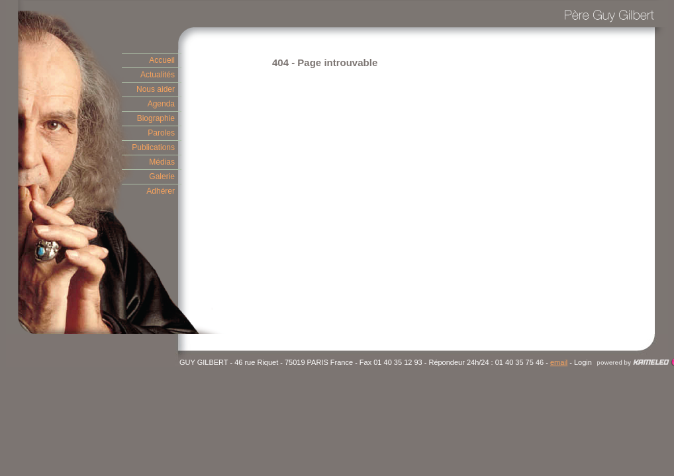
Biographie (156, 118)
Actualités (157, 74)
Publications (153, 147)
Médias (162, 162)
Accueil (162, 60)
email (558, 362)
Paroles (161, 133)
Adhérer (160, 191)
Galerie (162, 176)
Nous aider (155, 89)
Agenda (161, 103)
